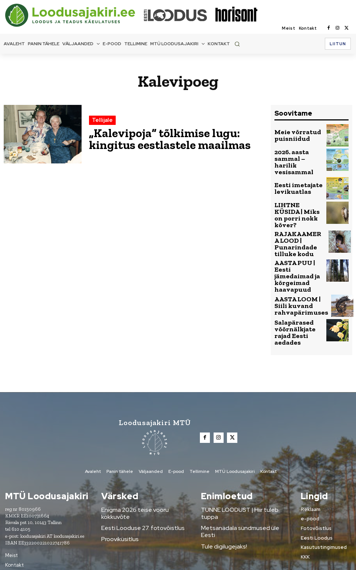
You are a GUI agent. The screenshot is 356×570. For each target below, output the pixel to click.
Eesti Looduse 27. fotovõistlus (136, 489)
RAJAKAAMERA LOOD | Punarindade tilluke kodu (293, 232)
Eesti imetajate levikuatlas (293, 183)
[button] (237, 44)
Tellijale (101, 123)
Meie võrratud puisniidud (292, 135)
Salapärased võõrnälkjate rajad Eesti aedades (297, 304)
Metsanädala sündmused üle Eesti (240, 489)
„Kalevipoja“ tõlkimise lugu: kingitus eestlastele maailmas (166, 138)
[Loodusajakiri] (73, 15)
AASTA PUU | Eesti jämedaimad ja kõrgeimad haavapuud (296, 256)
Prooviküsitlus (117, 500)
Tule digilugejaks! (221, 500)
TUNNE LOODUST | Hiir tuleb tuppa (241, 478)
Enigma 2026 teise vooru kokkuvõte (142, 478)
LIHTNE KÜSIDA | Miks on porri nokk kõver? (298, 207)
